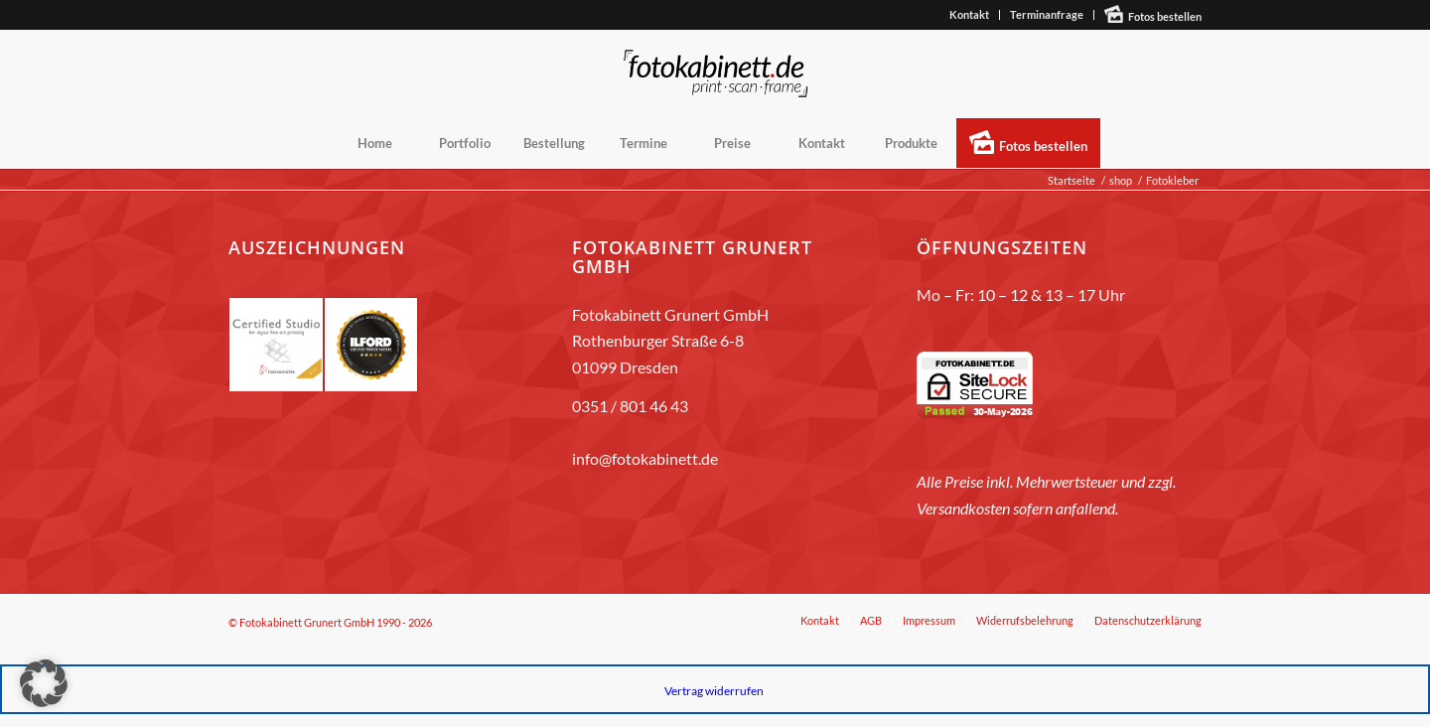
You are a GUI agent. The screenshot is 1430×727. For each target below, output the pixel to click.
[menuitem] (969, 15)
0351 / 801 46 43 (630, 405)
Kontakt (969, 14)
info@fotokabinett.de (645, 458)
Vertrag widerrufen (714, 690)
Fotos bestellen (1165, 16)
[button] (43, 683)
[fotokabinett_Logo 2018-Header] (715, 73)
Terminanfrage (1046, 14)
